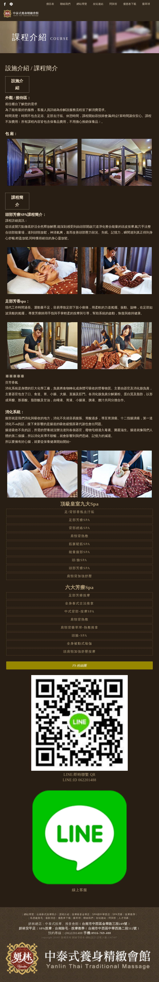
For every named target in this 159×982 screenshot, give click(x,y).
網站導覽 (81, 3)
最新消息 (50, 918)
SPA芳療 (117, 914)
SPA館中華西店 (101, 914)
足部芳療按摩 (79, 595)
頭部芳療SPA (79, 568)
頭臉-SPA (79, 635)
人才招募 (124, 918)
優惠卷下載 (129, 3)
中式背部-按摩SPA (79, 611)
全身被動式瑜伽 (79, 643)
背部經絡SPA (79, 528)
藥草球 (146, 3)
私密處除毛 (36, 918)
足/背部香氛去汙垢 (79, 512)
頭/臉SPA (79, 560)
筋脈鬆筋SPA (79, 544)
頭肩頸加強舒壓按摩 (79, 651)
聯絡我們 (65, 3)
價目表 (50, 3)
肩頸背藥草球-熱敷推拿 (79, 627)
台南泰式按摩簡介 (46, 914)
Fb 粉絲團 (79, 665)
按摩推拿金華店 (81, 914)
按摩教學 (130, 914)
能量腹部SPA (79, 552)
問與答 (113, 3)
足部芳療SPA (79, 520)
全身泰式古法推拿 (79, 603)
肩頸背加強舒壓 (79, 576)
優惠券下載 (64, 918)
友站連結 (98, 3)
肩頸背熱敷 (79, 536)
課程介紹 (64, 914)
